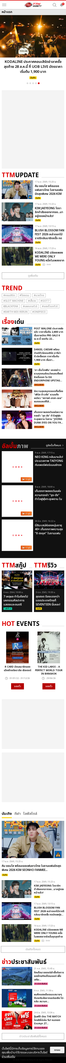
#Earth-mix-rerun (15, 312)
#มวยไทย (39, 295)
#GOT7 (44, 301)
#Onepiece (39, 312)
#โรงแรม (24, 295)
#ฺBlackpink (10, 306)
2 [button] (30, 83)
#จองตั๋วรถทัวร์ (50, 306)
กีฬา (17, 813)
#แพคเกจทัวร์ (30, 306)
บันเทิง (7, 813)
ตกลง (57, 1050)
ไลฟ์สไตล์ (30, 813)
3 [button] (33, 83)
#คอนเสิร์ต (9, 295)
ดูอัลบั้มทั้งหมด (53, 445)
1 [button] (27, 83)
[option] (33, 48)
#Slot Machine (13, 301)
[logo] (33, 4)
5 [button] (39, 83)
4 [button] (36, 83)
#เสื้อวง (32, 301)
